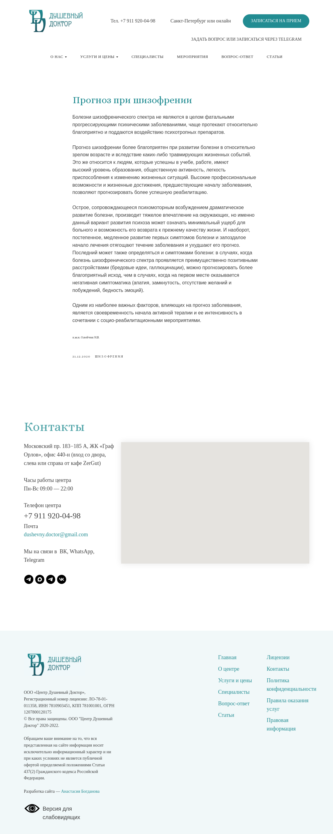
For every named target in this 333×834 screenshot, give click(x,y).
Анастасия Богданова (80, 791)
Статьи (275, 56)
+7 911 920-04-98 (52, 515)
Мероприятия (192, 56)
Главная (227, 657)
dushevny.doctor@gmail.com (56, 534)
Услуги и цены (235, 680)
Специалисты (147, 56)
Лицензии (278, 657)
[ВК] (61, 579)
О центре (229, 669)
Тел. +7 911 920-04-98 (132, 20)
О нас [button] (56, 56)
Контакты (278, 669)
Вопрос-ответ (237, 56)
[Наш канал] (50, 579)
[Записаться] (28, 579)
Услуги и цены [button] (97, 56)
